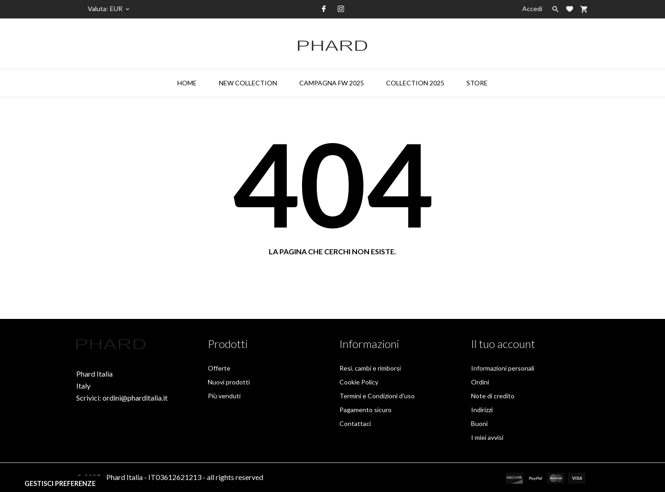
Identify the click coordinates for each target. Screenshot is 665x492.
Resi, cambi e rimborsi (370, 368)
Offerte (219, 368)
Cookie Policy (358, 382)
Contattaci (355, 423)
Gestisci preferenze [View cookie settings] (60, 483)
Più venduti (224, 396)
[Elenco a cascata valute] (120, 9)
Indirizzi (482, 410)
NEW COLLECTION (248, 83)
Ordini (480, 382)
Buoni (479, 423)
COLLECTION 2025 (415, 83)
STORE (477, 83)
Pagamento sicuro (365, 410)
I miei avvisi (487, 437)
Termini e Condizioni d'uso (377, 396)
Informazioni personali (502, 368)
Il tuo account (503, 343)
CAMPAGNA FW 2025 (331, 83)
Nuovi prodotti (229, 382)
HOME (187, 83)
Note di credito (492, 396)
